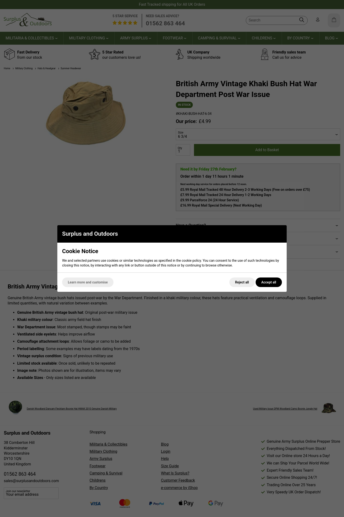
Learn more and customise (88, 282)
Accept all (268, 282)
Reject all (242, 282)
